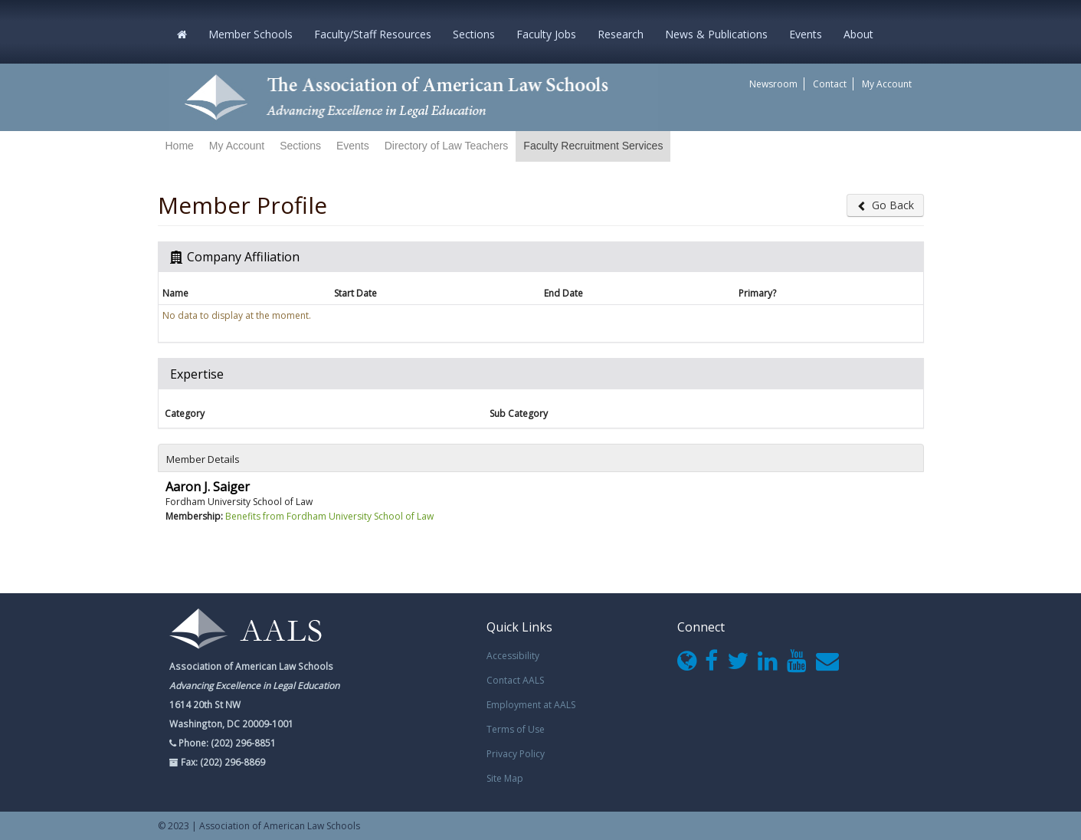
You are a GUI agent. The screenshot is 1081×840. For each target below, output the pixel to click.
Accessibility (512, 655)
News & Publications (716, 34)
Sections (474, 34)
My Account (887, 83)
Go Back (885, 205)
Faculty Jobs (546, 34)
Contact (830, 83)
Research (621, 34)
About (858, 34)
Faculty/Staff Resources (372, 34)
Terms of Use (515, 729)
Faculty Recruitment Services (593, 145)
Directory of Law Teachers (447, 145)
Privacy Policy (515, 753)
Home (179, 145)
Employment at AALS (530, 704)
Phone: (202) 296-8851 (226, 743)
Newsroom (773, 83)
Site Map (504, 778)
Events (805, 34)
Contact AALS (515, 680)
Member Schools (250, 34)
